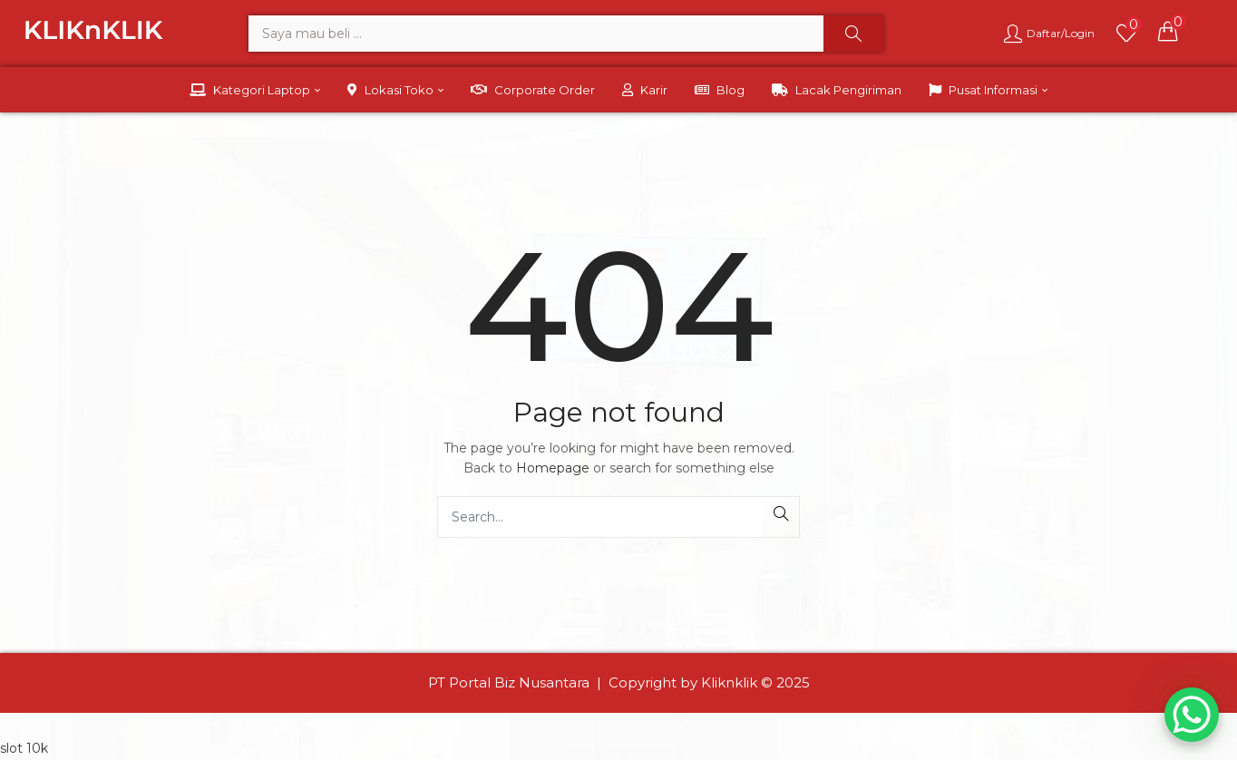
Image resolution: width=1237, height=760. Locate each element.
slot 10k (24, 748)
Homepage (552, 468)
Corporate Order (533, 90)
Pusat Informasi (988, 90)
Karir (644, 90)
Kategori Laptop (255, 90)
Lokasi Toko (395, 90)
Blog (720, 90)
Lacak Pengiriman (836, 90)
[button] (1168, 31)
